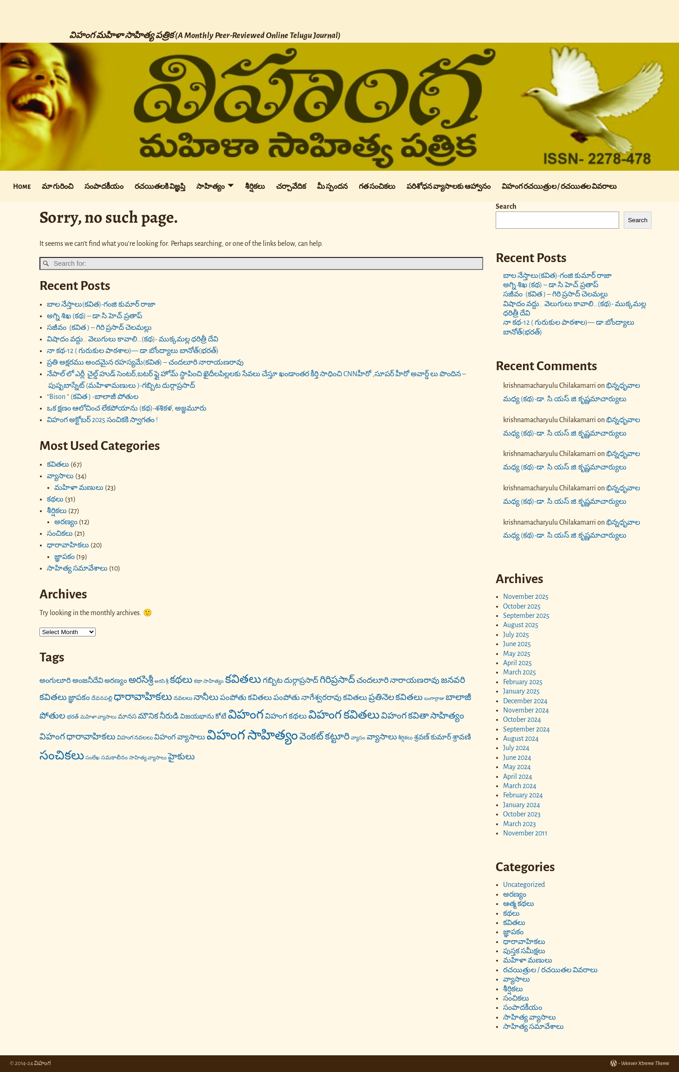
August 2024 (521, 738)
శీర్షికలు (255, 186)
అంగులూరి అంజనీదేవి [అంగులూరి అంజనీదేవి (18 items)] (71, 680)
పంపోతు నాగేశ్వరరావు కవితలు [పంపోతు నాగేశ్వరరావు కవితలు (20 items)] (320, 697)
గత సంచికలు (377, 186)
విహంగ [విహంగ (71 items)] (246, 714)
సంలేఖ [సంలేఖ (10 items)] (92, 757)
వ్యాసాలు (60, 476)
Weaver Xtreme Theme (645, 1063)
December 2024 (525, 701)
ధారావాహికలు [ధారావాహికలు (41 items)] (143, 697)
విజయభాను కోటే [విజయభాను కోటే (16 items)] (203, 716)
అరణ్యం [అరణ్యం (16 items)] (115, 680)
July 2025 (516, 634)
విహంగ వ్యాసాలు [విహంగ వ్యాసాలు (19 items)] (179, 737)
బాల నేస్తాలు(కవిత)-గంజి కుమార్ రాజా (101, 304)
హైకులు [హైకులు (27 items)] (181, 756)
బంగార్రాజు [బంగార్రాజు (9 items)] (434, 698)
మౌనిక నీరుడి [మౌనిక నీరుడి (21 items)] (158, 716)
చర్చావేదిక (291, 186)
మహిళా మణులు (78, 487)
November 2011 (525, 833)
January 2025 (521, 691)
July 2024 (516, 747)
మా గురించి (57, 186)
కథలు (55, 499)
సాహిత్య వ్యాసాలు (529, 1017)
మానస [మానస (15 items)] (127, 716)
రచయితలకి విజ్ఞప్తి (160, 186)
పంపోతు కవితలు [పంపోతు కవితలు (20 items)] (246, 697)
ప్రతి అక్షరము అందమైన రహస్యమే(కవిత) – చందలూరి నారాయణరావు (145, 362)
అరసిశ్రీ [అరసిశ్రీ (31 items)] (141, 680)
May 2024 (517, 766)
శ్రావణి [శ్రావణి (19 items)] (462, 737)
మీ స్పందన (332, 186)
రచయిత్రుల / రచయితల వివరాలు (550, 970)
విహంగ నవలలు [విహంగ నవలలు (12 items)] (135, 738)
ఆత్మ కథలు (518, 903)
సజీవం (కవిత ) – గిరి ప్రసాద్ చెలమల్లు (99, 327)
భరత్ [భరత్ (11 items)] (73, 716)
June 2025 (517, 644)
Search (506, 206)
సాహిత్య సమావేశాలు (77, 568)
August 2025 (520, 625)
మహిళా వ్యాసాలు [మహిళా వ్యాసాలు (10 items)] (98, 716)
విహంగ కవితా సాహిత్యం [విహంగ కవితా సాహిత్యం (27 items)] (422, 715)
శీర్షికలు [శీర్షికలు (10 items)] (405, 737)
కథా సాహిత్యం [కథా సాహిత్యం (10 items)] (209, 681)
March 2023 (519, 824)
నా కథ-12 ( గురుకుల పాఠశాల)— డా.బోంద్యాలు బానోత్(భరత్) (133, 350)
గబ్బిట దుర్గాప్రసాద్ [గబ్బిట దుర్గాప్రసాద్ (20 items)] (290, 680)
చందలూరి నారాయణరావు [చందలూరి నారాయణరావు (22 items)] (398, 680)
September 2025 (526, 615)
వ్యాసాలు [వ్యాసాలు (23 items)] (382, 737)
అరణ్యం (66, 522)
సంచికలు (60, 533)
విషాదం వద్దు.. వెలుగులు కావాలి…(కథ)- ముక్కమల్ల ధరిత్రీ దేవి (133, 339)
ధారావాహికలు (68, 545)
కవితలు (58, 464)
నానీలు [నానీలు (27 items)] (206, 697)
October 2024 (522, 719)
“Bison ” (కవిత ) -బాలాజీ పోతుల (92, 396)
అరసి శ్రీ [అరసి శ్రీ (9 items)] (161, 681)
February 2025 (523, 682)
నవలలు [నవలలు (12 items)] (183, 698)
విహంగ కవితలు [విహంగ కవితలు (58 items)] (344, 715)
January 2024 (521, 805)
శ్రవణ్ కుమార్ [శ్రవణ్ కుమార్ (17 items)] (432, 737)
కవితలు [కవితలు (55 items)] (243, 679)
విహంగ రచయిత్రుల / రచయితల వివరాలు (559, 186)
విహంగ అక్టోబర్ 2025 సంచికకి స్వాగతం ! (102, 420)
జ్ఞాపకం (64, 556)
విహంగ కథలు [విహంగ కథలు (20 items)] (286, 716)
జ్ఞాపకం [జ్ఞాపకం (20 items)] (79, 697)
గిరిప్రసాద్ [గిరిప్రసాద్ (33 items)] (337, 680)
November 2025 (526, 596)
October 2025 (522, 606)
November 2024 (526, 710)
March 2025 (519, 672)
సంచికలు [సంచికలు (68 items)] (61, 755)
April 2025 (517, 663)
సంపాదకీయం (103, 186)
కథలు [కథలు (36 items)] (181, 680)
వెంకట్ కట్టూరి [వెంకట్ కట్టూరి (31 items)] (324, 736)
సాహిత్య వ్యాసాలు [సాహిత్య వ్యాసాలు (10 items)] (148, 757)
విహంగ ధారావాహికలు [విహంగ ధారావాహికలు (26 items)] (77, 736)
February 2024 (523, 795)
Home (22, 186)
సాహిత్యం (210, 186)
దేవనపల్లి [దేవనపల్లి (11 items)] (101, 698)
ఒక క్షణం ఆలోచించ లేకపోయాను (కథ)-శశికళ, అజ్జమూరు (127, 408)
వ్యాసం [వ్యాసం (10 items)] (358, 737)
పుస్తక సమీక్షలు (524, 951)
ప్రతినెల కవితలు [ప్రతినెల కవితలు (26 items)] (396, 697)
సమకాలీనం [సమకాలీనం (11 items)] (114, 757)
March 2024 (520, 786)
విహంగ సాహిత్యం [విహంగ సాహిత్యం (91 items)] (252, 735)
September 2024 (526, 729)
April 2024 (517, 776)
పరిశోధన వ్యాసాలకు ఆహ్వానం (449, 186)
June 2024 (517, 757)
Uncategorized (524, 884)
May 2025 (516, 653)
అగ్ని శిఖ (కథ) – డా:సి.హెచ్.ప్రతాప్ (94, 316)
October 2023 (522, 814)
